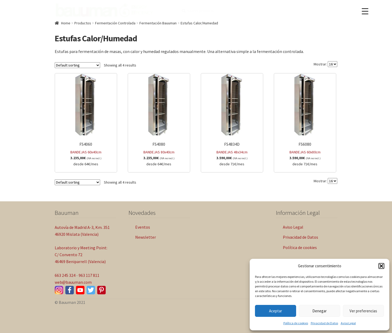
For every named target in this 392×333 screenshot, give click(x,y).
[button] (381, 266)
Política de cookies (295, 323)
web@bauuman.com (73, 282)
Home (65, 23)
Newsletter (145, 237)
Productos (82, 23)
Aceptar (275, 310)
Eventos (142, 227)
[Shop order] (77, 65)
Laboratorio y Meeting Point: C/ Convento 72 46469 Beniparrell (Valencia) (81, 254)
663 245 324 (65, 275)
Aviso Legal (348, 323)
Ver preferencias (363, 310)
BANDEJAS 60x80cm (305, 120)
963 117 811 (89, 275)
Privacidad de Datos (324, 323)
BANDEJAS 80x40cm (159, 120)
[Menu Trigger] (365, 11)
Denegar (319, 310)
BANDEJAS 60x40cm (86, 120)
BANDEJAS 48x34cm (232, 120)
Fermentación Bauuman (158, 23)
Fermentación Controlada (115, 23)
